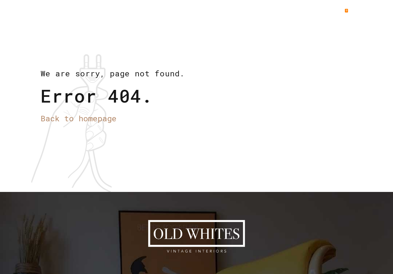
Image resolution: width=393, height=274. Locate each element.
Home (161, 13)
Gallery (292, 13)
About (184, 13)
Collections (257, 13)
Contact (321, 13)
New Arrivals (217, 13)
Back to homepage (79, 118)
